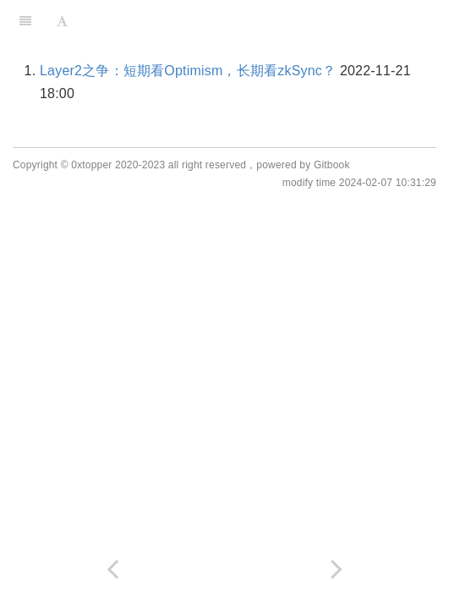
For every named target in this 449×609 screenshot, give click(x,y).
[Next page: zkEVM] (337, 569)
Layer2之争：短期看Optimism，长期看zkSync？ (188, 70)
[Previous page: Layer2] (112, 569)
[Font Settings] (62, 21)
